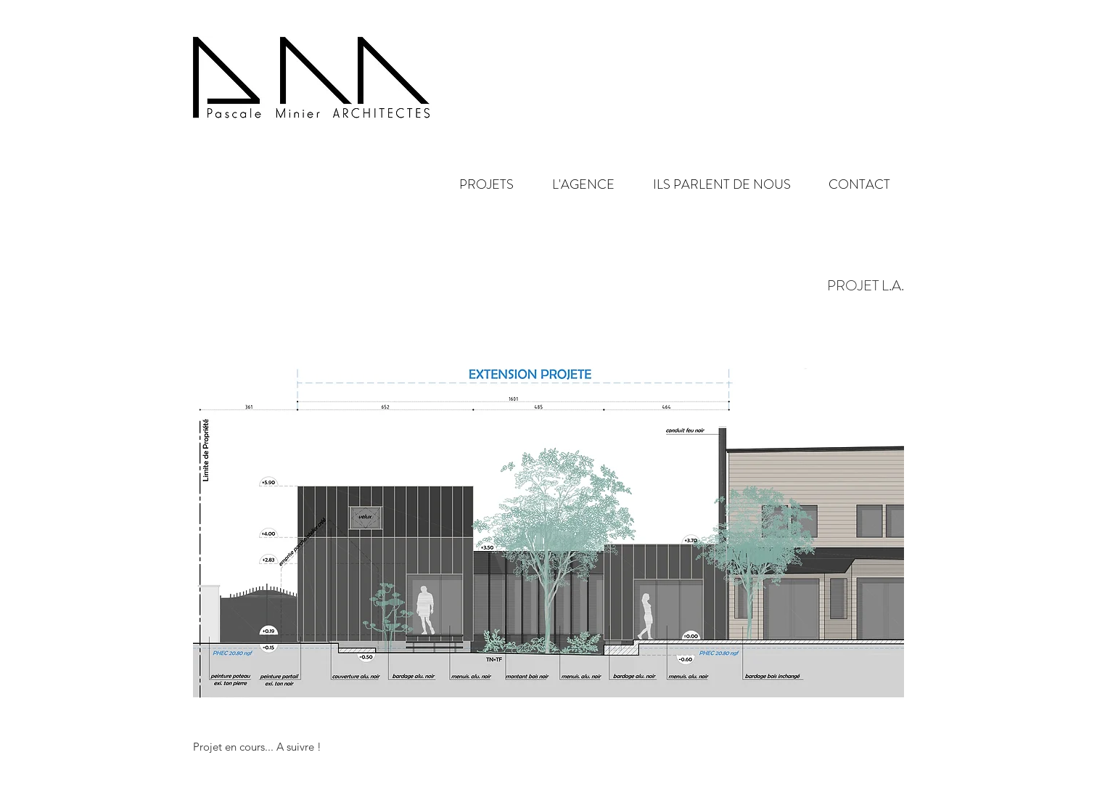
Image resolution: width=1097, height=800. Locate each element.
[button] (571, 185)
